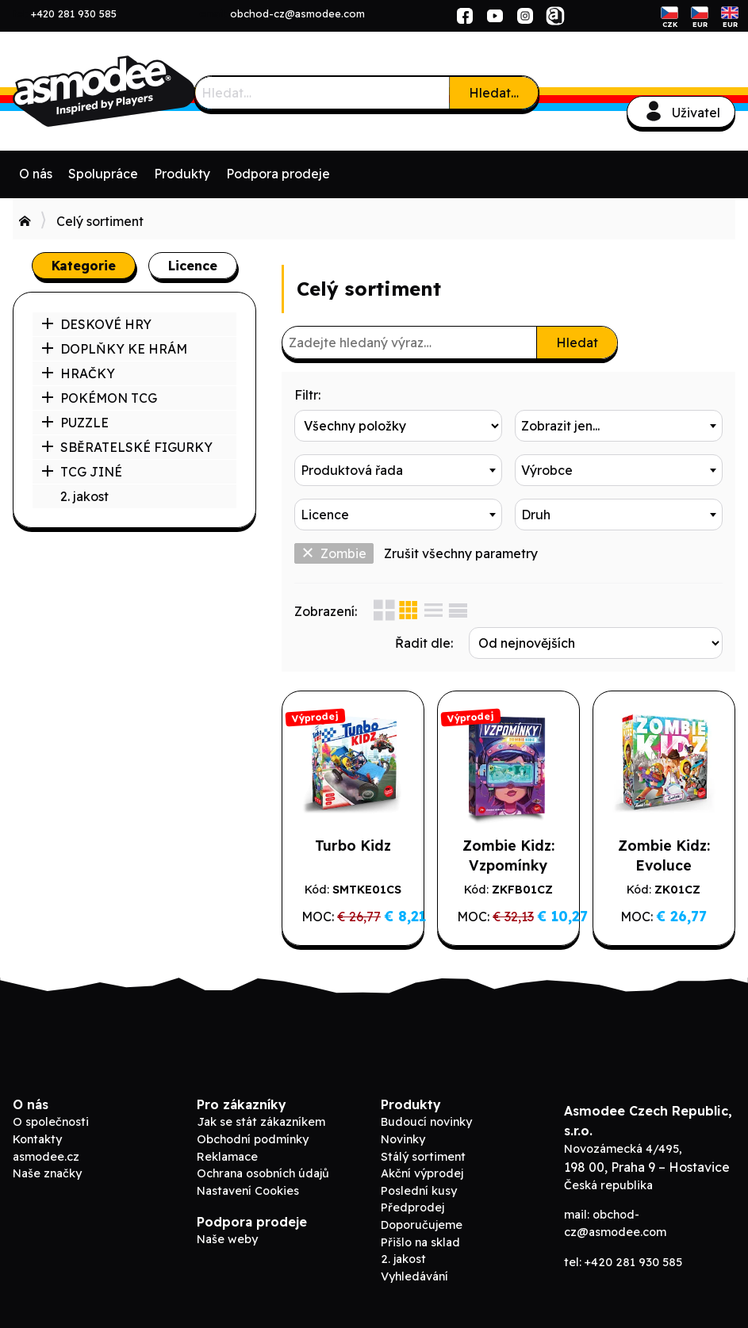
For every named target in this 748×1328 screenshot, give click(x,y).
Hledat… (494, 93)
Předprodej (412, 1207)
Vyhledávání (414, 1276)
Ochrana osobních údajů (263, 1173)
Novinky (403, 1139)
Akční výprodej (422, 1173)
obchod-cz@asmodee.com (297, 13)
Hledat (577, 342)
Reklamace (227, 1157)
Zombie (333, 553)
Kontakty (37, 1139)
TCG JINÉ (81, 471)
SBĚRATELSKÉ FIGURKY (127, 447)
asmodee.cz (46, 1157)
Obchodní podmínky (253, 1139)
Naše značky (47, 1173)
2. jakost (84, 496)
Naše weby (227, 1239)
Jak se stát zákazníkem (261, 1122)
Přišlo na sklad (420, 1242)
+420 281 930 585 (74, 13)
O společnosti (51, 1122)
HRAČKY (78, 373)
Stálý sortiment (423, 1157)
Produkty (182, 174)
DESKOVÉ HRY (96, 324)
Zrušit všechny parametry (461, 553)
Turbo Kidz (353, 845)
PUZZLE (75, 422)
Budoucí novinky (426, 1122)
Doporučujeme (421, 1225)
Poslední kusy (419, 1191)
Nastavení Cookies (248, 1191)
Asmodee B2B (132, 91)
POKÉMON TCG (99, 398)
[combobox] (619, 426)
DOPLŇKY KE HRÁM (114, 348)
